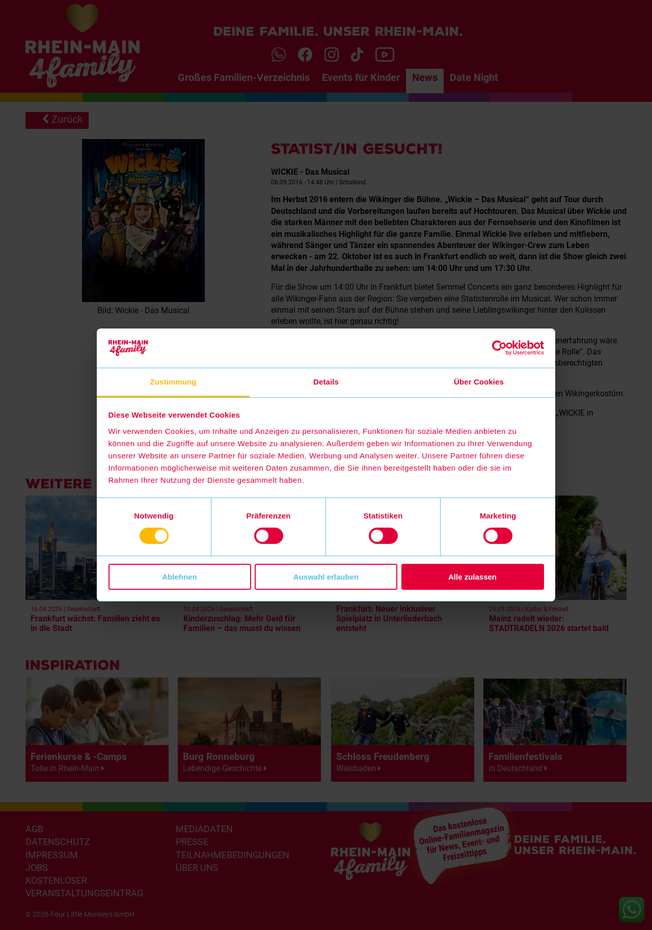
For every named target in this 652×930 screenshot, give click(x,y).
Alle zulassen (472, 576)
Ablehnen (179, 576)
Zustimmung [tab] (173, 381)
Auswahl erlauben (326, 576)
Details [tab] (326, 381)
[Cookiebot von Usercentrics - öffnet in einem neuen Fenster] (499, 347)
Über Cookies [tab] (479, 381)
